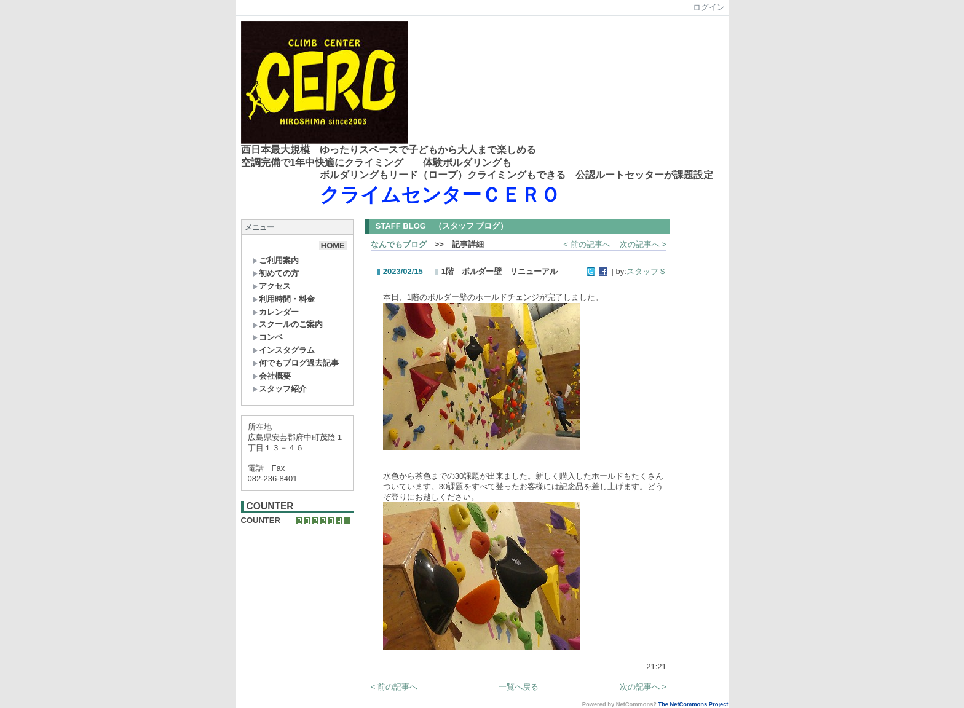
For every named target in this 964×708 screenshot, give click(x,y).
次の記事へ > (643, 244)
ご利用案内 (275, 260)
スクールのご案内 (287, 324)
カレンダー (275, 312)
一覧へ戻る (519, 686)
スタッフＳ (646, 271)
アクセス (271, 286)
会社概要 (271, 375)
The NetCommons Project (693, 704)
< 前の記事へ (586, 244)
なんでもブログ (399, 244)
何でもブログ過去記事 (295, 363)
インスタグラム (283, 350)
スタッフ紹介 (279, 388)
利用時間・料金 (283, 299)
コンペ (267, 337)
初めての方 (275, 273)
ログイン (709, 7)
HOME (333, 245)
